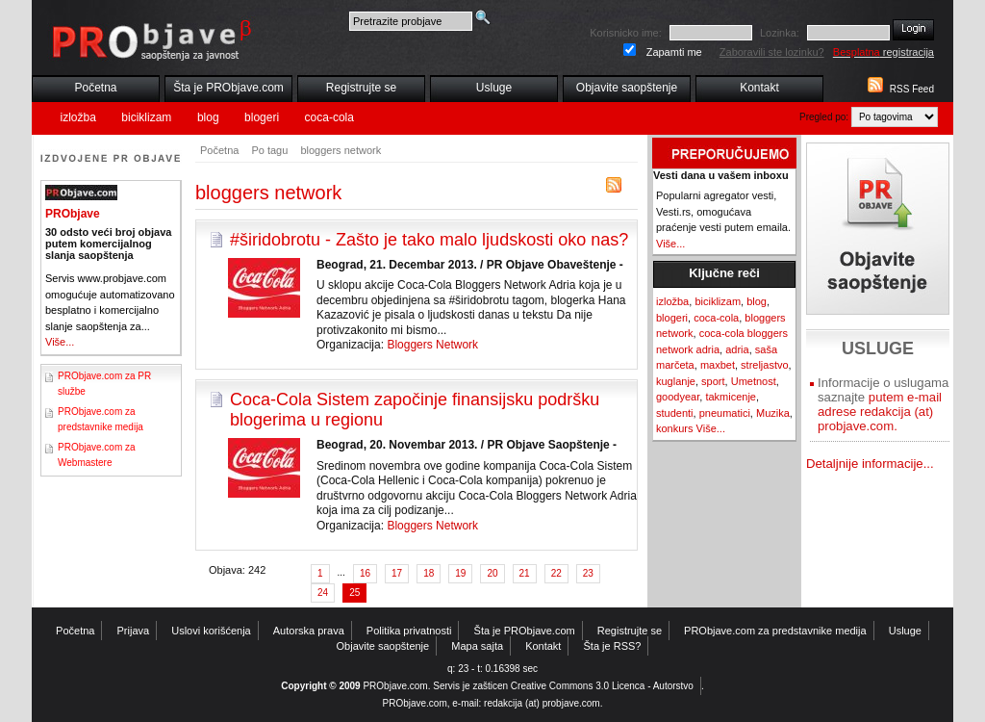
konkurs (675, 428)
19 (460, 573)
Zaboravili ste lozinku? (772, 52)
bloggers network (340, 150)
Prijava (133, 630)
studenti (675, 413)
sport (712, 381)
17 (396, 573)
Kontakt (759, 87)
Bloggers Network (432, 344)
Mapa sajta (477, 646)
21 (524, 573)
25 (354, 592)
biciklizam (146, 117)
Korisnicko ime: (626, 33)
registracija (883, 52)
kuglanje (675, 381)
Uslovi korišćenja (211, 630)
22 (556, 573)
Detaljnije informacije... (870, 463)
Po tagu (269, 150)
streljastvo (765, 365)
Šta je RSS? (613, 646)
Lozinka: (779, 33)
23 (588, 573)
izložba (78, 117)
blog (208, 117)
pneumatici (724, 413)
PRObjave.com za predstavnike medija (775, 630)
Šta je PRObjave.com (228, 87)
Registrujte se (361, 87)
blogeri (261, 117)
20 (492, 573)
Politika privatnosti (409, 630)
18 (428, 573)
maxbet (717, 365)
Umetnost (753, 381)
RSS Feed (912, 89)
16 (365, 573)
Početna (95, 87)
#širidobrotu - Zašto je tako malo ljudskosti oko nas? (429, 239)
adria (736, 349)
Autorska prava (308, 630)
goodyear (677, 396)
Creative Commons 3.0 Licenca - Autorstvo (602, 686)
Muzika (773, 413)
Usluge (494, 87)
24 (322, 592)
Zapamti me (674, 52)
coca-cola (329, 117)
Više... (59, 342)
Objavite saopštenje (626, 87)
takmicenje (730, 396)
